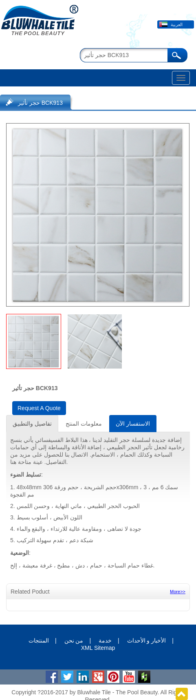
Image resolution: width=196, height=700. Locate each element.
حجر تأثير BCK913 (40, 102)
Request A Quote (39, 408)
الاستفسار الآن (133, 423)
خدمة (105, 640)
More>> (177, 591)
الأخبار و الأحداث (146, 640)
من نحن (74, 640)
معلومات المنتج (84, 423)
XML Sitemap (98, 648)
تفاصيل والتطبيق (32, 423)
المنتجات (39, 640)
